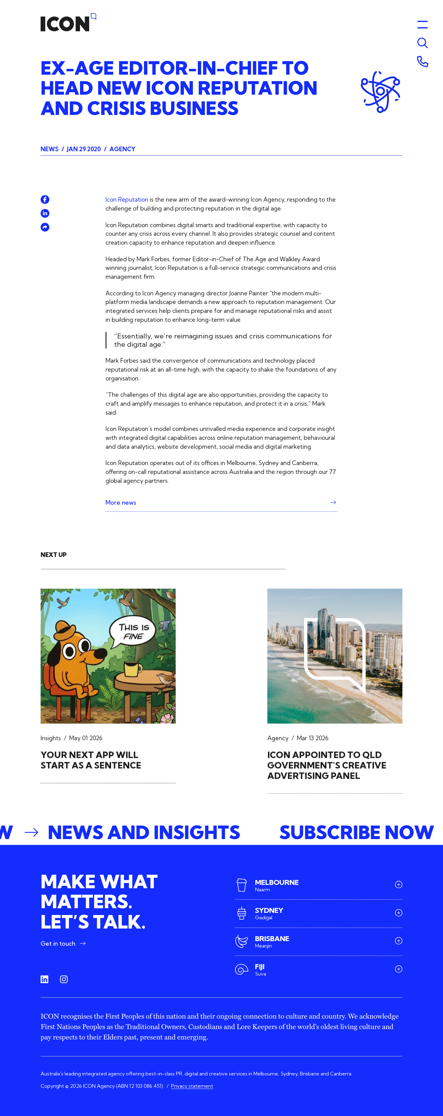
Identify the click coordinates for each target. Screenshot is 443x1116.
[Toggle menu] (422, 43)
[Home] (69, 22)
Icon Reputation (127, 199)
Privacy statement (192, 1086)
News (49, 149)
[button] (221, 832)
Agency (122, 149)
